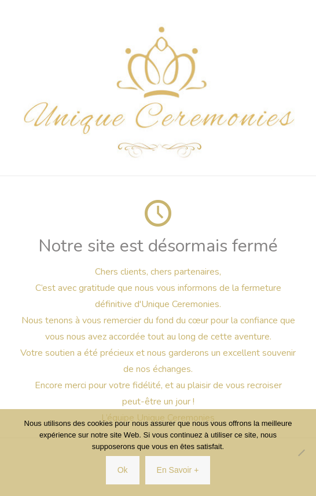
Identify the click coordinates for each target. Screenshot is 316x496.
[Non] (301, 452)
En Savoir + (178, 470)
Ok (122, 470)
